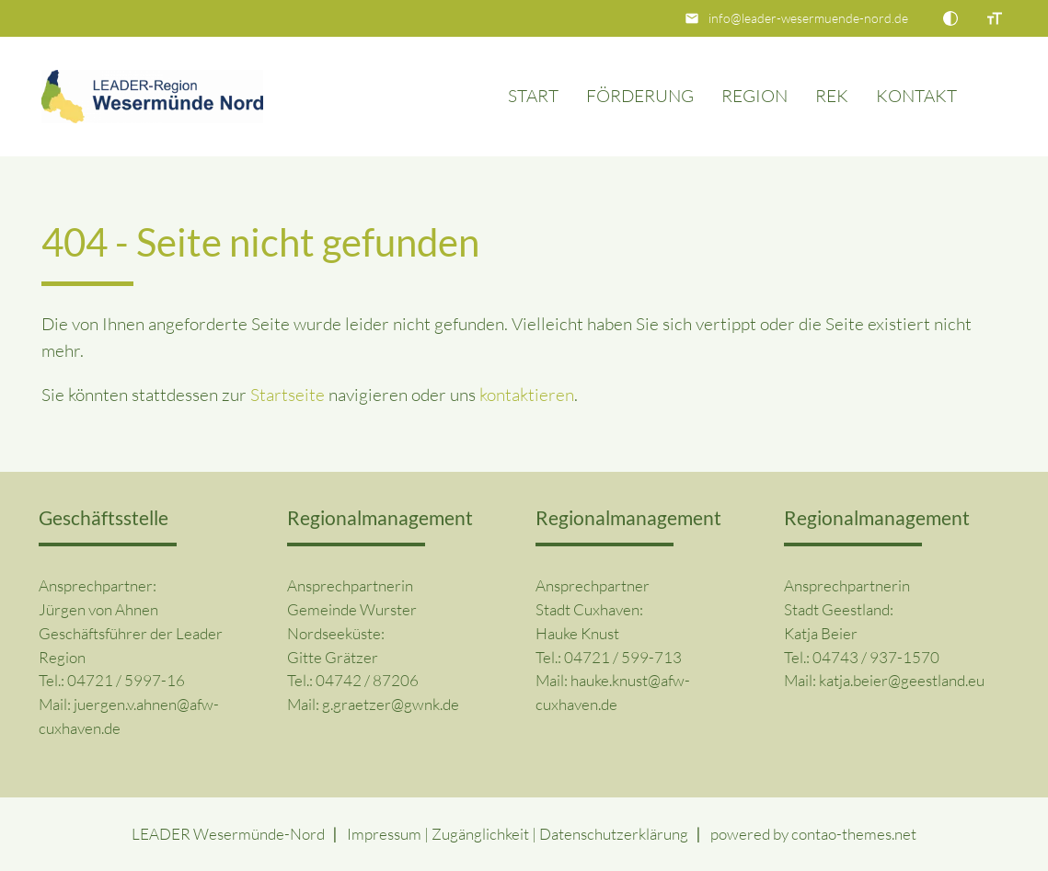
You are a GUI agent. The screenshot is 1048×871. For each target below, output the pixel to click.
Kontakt (916, 96)
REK (831, 96)
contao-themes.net (853, 833)
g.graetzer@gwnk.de (390, 704)
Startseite (287, 395)
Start (533, 96)
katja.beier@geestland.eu (902, 680)
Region (754, 96)
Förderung (640, 96)
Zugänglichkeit (480, 833)
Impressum (384, 833)
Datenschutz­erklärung (613, 833)
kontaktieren (526, 395)
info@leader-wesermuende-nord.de (808, 18)
